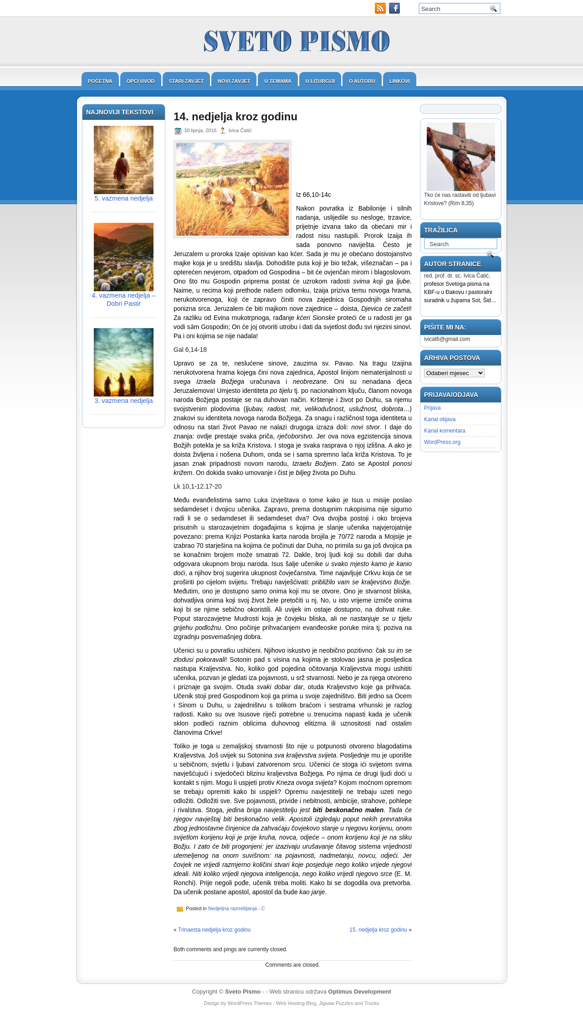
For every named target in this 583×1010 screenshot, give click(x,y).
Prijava (432, 408)
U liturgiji (320, 81)
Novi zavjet (234, 81)
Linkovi (399, 81)
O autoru (362, 81)
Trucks (371, 1003)
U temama (277, 81)
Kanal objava (439, 419)
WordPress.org (442, 442)
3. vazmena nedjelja (124, 400)
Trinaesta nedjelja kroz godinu (214, 930)
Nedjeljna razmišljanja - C (236, 908)
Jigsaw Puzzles (336, 1003)
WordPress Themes (250, 1003)
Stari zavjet (186, 81)
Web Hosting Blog (296, 1003)
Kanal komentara (444, 431)
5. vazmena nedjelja (124, 198)
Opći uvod (141, 81)
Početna (100, 81)
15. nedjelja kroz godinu (378, 930)
